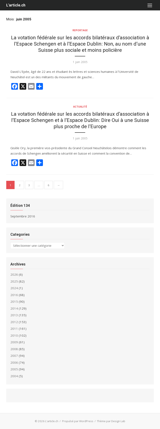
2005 (14, 369)
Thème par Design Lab (111, 421)
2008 (14, 349)
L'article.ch (15, 5)
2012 (14, 322)
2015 (14, 301)
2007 (14, 355)
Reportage (80, 30)
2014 (14, 308)
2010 (14, 335)
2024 (14, 288)
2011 (14, 328)
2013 (14, 315)
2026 (14, 274)
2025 (14, 281)
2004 (14, 376)
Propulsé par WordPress (77, 421)
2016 (14, 295)
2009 (14, 342)
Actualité (80, 106)
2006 (14, 362)
